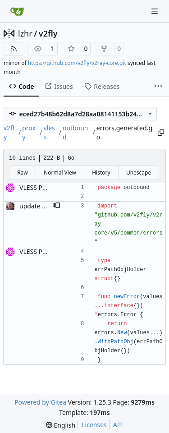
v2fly (48, 33)
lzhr (25, 33)
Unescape (138, 172)
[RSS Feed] (14, 48)
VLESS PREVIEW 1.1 (47, 187)
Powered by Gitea (40, 402)
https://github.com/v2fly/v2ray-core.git (77, 63)
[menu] (60, 425)
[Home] (17, 11)
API (118, 424)
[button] (56, 206)
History (101, 172)
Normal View (60, 172)
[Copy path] (161, 132)
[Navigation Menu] (155, 11)
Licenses (94, 424)
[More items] (158, 87)
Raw (22, 172)
